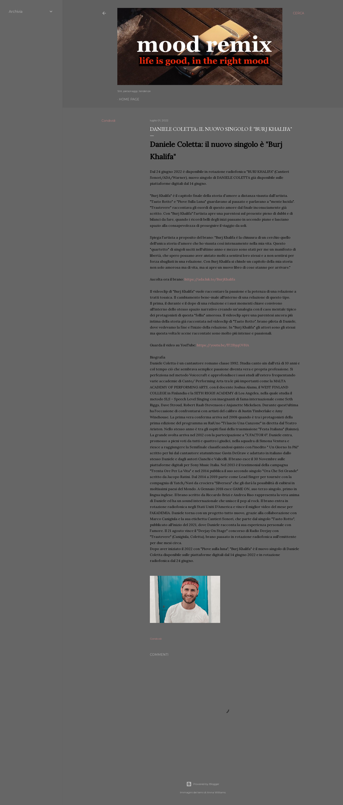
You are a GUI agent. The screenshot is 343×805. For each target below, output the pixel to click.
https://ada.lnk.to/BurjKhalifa (210, 279)
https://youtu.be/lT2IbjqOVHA (223, 345)
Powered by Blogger (202, 784)
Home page (129, 99)
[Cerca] (298, 13)
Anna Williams (216, 792)
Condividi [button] (108, 121)
